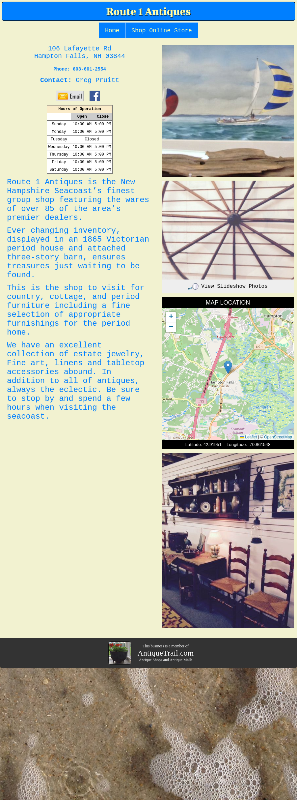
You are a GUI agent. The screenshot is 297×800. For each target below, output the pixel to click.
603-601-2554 (89, 69)
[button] (228, 367)
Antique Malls (181, 660)
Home (112, 30)
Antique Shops (150, 660)
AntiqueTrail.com (166, 653)
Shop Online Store (161, 30)
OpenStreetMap (278, 437)
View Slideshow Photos (228, 286)
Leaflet (248, 437)
